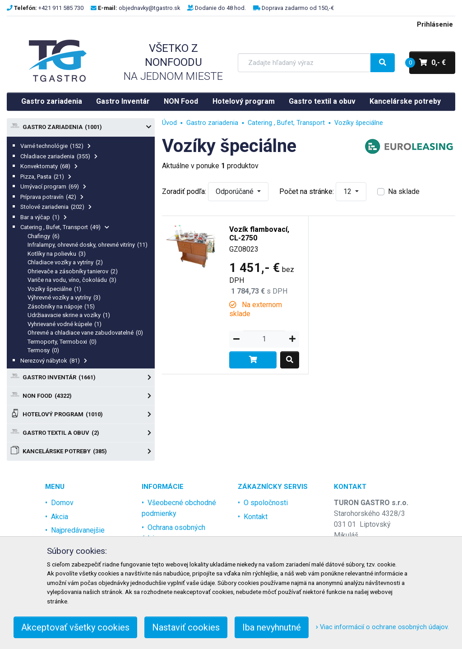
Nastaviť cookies (186, 627)
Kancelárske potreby (405, 101)
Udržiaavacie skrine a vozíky (69, 315)
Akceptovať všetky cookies (75, 627)
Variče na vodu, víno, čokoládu (72, 279)
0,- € (427, 63)
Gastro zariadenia (51, 101)
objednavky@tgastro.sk (149, 8)
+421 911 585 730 (60, 8)
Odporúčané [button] (235, 191)
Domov (62, 502)
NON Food (181, 101)
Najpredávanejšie (78, 530)
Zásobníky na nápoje (61, 306)
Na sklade (404, 191)
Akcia (59, 516)
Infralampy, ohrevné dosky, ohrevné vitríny (88, 244)
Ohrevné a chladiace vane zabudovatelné (85, 332)
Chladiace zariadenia (58, 156)
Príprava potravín (51, 196)
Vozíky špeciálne (54, 288)
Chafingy (44, 236)
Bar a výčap (43, 217)
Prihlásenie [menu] (435, 24)
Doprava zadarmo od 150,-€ (298, 8)
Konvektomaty (49, 166)
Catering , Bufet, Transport (64, 227)
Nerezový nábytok (53, 360)
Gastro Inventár (123, 101)
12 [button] (348, 191)
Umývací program (53, 186)
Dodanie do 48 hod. (220, 8)
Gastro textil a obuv (322, 101)
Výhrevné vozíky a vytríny (64, 297)
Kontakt (256, 516)
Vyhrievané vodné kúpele (65, 324)
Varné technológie (55, 146)
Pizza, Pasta (45, 176)
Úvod (169, 123)
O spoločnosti (266, 502)
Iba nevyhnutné (271, 627)
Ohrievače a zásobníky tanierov (73, 271)
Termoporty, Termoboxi (62, 341)
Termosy (43, 350)
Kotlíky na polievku (57, 253)
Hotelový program (244, 101)
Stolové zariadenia (56, 206)
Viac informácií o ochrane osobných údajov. (382, 627)
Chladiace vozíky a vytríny (65, 262)
